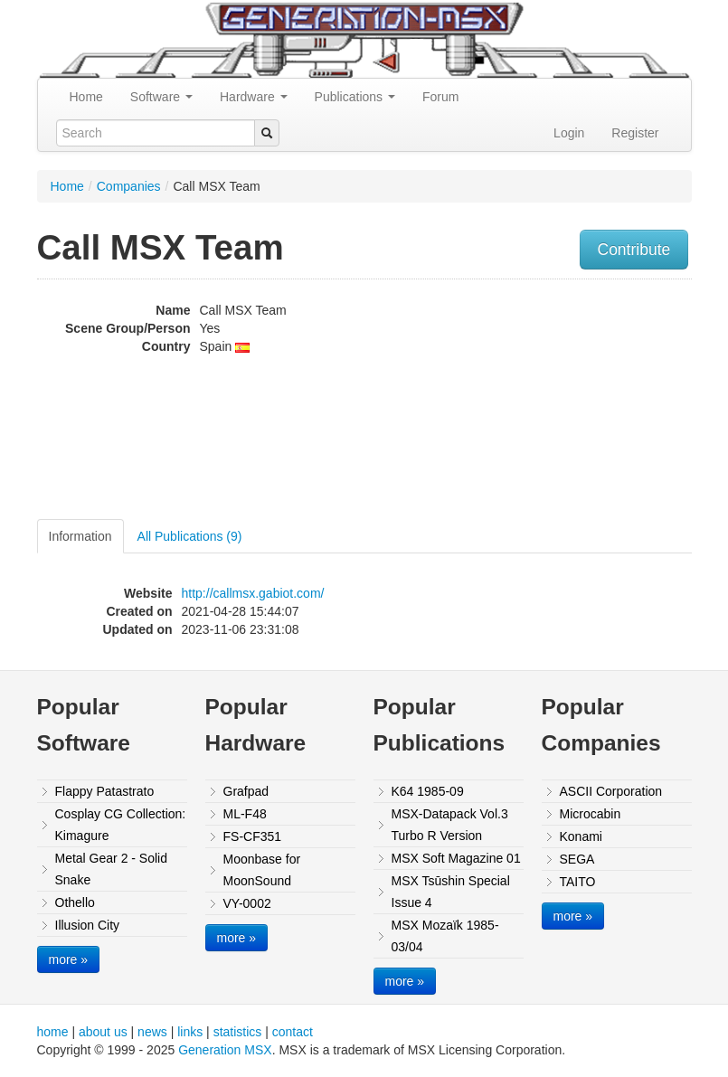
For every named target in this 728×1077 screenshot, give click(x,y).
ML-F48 (245, 814)
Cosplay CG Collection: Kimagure (120, 825)
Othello (75, 902)
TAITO (578, 881)
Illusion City (87, 925)
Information (80, 536)
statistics (237, 1032)
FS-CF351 (252, 836)
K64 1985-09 (428, 791)
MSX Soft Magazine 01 (456, 858)
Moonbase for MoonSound (262, 870)
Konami (581, 836)
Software (161, 97)
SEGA (577, 859)
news (152, 1032)
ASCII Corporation (611, 791)
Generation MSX (225, 1050)
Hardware (254, 97)
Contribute (634, 250)
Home (86, 97)
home (53, 1032)
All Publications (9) (189, 536)
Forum (440, 97)
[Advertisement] (607, 401)
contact (292, 1032)
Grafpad (246, 791)
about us (103, 1032)
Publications (355, 97)
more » (69, 959)
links (190, 1032)
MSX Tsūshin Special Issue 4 (451, 892)
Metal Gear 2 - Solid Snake (111, 869)
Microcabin (590, 814)
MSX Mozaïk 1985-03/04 (445, 936)
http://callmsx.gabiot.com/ (253, 593)
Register (634, 133)
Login (568, 133)
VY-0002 (247, 903)
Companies (129, 186)
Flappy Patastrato (105, 791)
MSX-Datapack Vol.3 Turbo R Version (450, 825)
